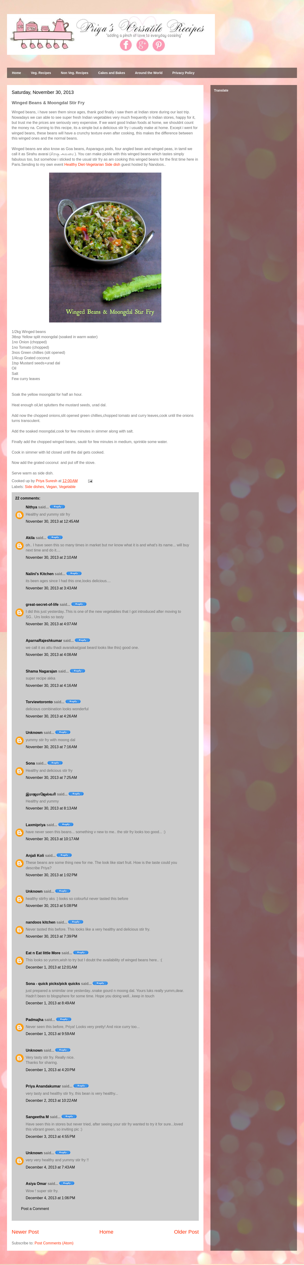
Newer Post (25, 1232)
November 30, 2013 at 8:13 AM (51, 808)
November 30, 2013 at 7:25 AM (51, 778)
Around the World (149, 73)
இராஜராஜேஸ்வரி (41, 794)
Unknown (34, 733)
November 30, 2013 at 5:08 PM (51, 906)
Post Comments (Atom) (54, 1243)
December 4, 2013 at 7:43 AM (50, 1167)
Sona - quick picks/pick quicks (53, 984)
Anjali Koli (35, 856)
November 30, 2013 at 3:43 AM (51, 588)
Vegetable (67, 487)
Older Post (186, 1232)
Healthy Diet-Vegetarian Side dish (92, 164)
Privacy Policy (183, 73)
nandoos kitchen (40, 922)
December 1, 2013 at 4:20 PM (50, 1070)
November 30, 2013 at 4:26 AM (51, 716)
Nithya (31, 507)
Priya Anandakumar (43, 1086)
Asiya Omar (36, 1184)
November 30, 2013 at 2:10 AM (51, 557)
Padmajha (34, 1020)
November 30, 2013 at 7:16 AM (51, 747)
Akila (30, 538)
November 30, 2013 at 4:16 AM (51, 686)
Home (16, 73)
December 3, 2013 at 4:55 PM (50, 1137)
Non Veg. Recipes (74, 73)
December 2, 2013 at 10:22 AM (51, 1100)
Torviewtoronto (39, 702)
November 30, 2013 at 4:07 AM (51, 624)
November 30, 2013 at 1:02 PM (51, 875)
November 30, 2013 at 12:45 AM (52, 521)
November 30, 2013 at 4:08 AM (51, 655)
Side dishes (34, 487)
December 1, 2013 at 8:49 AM (50, 1003)
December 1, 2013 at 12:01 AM (51, 967)
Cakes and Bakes (111, 73)
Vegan (51, 487)
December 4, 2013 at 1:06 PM (50, 1198)
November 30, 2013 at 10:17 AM (52, 839)
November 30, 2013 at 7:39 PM (51, 936)
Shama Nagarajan (41, 671)
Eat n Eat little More (43, 953)
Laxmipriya (35, 825)
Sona (30, 763)
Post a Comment (35, 1209)
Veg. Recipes (41, 73)
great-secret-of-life (42, 605)
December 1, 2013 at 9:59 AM (50, 1034)
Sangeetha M (37, 1117)
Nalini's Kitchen (40, 574)
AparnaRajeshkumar (44, 641)
